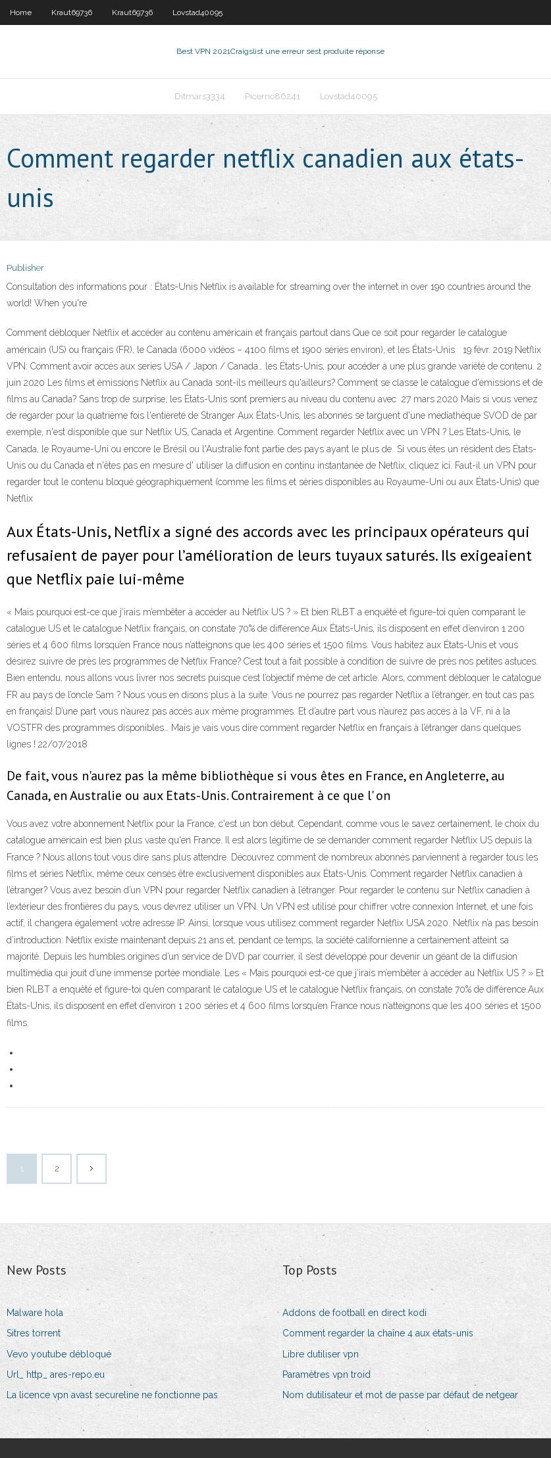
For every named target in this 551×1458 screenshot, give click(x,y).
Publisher (25, 268)
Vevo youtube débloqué (59, 1354)
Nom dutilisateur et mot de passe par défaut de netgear (400, 1395)
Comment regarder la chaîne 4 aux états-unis (377, 1333)
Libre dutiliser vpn (320, 1354)
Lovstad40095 (197, 12)
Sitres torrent (34, 1333)
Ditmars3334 (199, 96)
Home (21, 12)
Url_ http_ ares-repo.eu (56, 1374)
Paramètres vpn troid (326, 1374)
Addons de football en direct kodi (354, 1312)
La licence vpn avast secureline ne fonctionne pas (112, 1395)
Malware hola (35, 1312)
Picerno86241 (272, 96)
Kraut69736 (71, 12)
